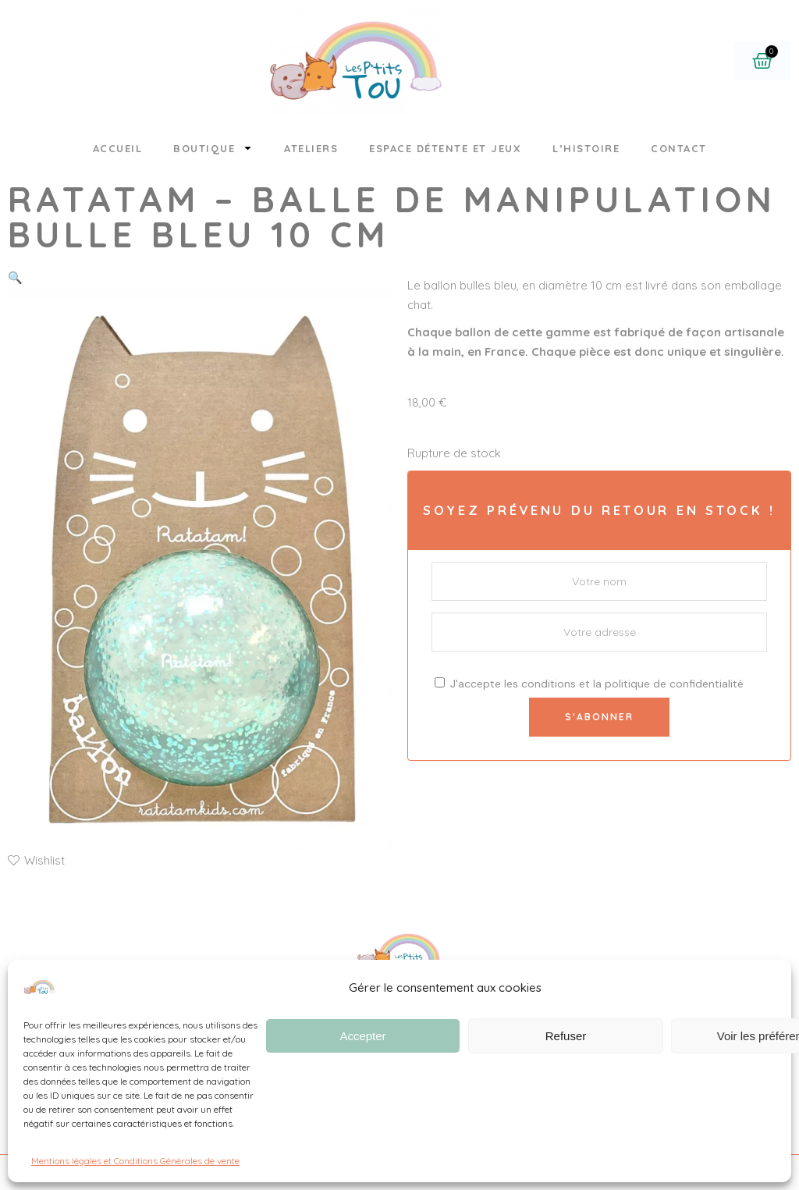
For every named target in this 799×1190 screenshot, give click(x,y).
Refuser (566, 1036)
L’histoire (586, 148)
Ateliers (311, 148)
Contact (679, 148)
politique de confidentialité (674, 684)
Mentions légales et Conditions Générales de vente (135, 1161)
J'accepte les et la (589, 684)
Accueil (118, 148)
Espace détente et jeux (445, 148)
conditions (548, 684)
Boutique (213, 148)
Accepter (362, 1036)
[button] (15, 277)
